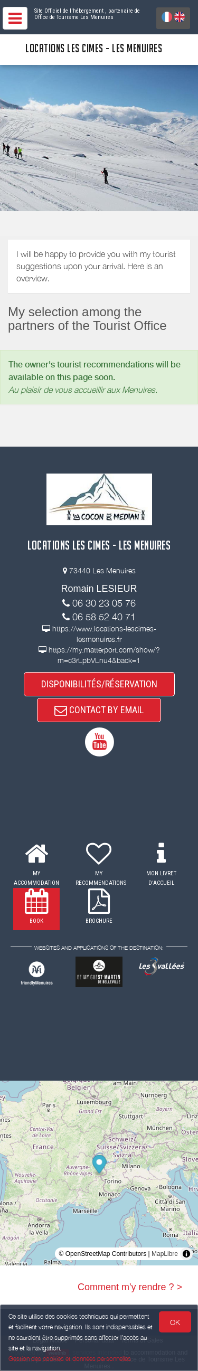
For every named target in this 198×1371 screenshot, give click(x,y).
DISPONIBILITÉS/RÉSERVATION (99, 683)
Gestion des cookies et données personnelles (69, 1359)
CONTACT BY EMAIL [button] (99, 709)
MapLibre (165, 1253)
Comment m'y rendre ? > (130, 1287)
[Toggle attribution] (186, 1253)
